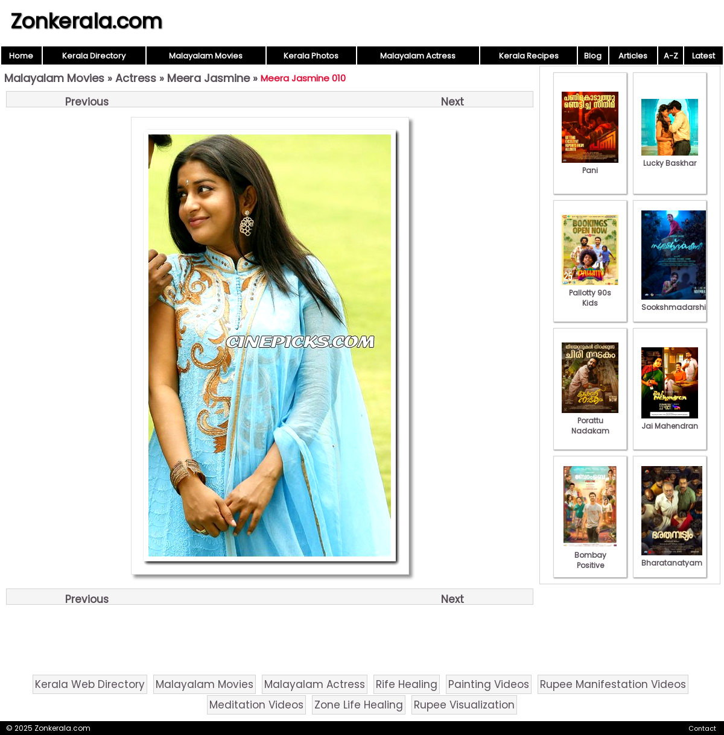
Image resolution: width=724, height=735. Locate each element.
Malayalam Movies (206, 56)
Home (21, 56)
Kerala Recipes (529, 56)
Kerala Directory (93, 56)
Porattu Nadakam (590, 420)
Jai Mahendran (669, 421)
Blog (593, 56)
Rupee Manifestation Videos (613, 684)
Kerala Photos (311, 56)
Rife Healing (406, 684)
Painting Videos (488, 684)
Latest (703, 56)
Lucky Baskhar (669, 158)
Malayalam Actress (418, 56)
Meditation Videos (256, 705)
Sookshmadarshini (677, 302)
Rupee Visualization (464, 705)
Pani (590, 165)
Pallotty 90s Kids (590, 292)
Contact (702, 728)
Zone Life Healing (358, 705)
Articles (632, 56)
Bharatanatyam (671, 557)
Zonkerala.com (86, 21)
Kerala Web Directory (90, 684)
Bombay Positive (590, 555)
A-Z (671, 56)
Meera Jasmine (208, 78)
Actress (135, 78)
